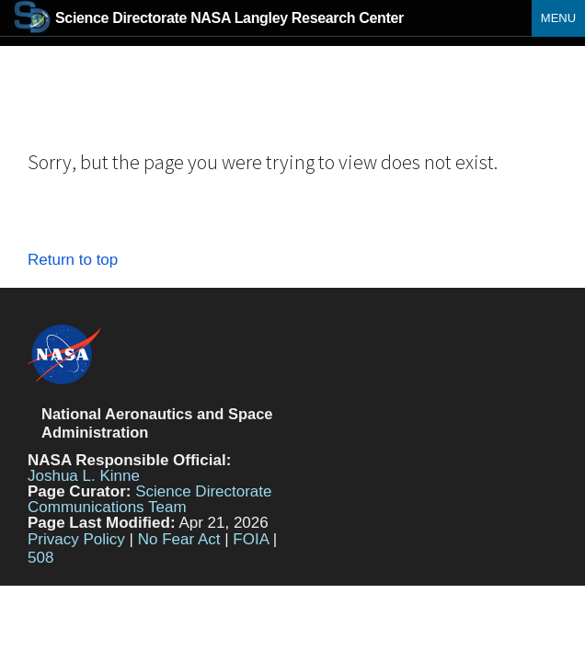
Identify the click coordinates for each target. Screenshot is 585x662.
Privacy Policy (76, 539)
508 (40, 557)
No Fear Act (179, 539)
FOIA (251, 539)
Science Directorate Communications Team (150, 499)
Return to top (73, 259)
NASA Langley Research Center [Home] (209, 18)
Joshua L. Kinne (84, 476)
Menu (558, 18)
